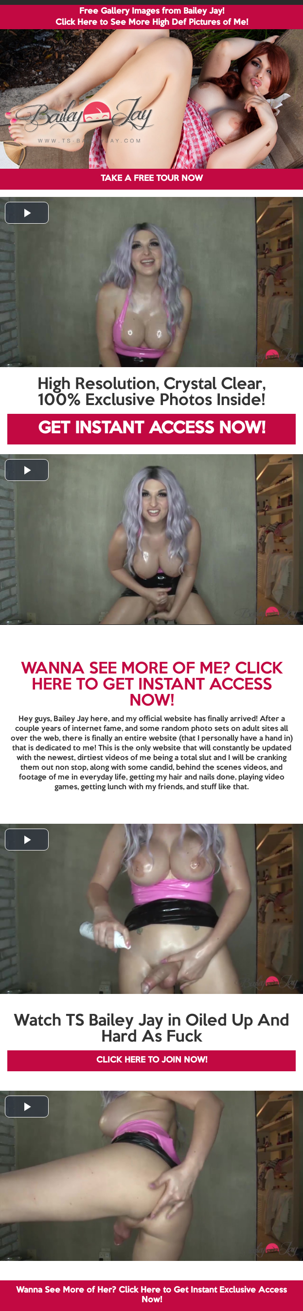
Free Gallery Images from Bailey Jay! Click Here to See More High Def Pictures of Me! (151, 17)
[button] (27, 213)
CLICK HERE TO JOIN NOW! (151, 1060)
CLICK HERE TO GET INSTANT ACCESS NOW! (157, 685)
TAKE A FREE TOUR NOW (152, 178)
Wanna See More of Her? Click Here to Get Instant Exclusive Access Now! (151, 1295)
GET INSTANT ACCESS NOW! (151, 428)
